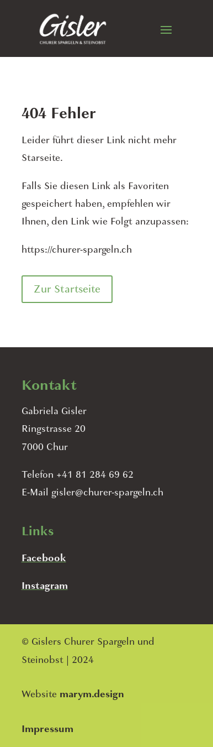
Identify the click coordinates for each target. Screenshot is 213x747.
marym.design (92, 694)
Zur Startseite (67, 288)
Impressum (47, 729)
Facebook (44, 558)
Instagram (45, 586)
